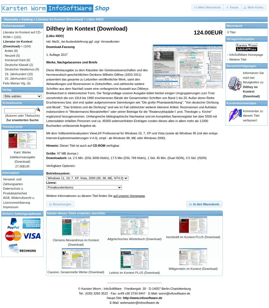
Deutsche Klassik (16, 64)
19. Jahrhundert (15, 74)
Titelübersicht (12, 126)
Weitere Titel (237, 59)
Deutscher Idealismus (19, 69)
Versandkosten (110, 41)
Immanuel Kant (15, 60)
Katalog (27, 19)
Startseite (11, 19)
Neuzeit (10, 55)
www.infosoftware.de (147, 298)
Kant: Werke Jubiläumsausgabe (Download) (22, 157)
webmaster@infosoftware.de (139, 302)
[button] (207, 7)
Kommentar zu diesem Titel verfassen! (253, 115)
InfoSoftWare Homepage (246, 54)
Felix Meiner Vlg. (14, 83)
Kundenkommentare (241, 103)
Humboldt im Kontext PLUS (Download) (193, 237)
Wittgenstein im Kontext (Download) (193, 268)
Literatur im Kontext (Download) (59, 19)
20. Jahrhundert (15, 78)
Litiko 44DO (95, 19)
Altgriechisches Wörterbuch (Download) (134, 239)
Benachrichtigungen (241, 66)
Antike (9, 50)
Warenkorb (234, 25)
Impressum (10, 207)
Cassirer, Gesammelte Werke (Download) (75, 272)
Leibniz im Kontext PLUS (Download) (134, 272)
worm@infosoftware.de (174, 293)
